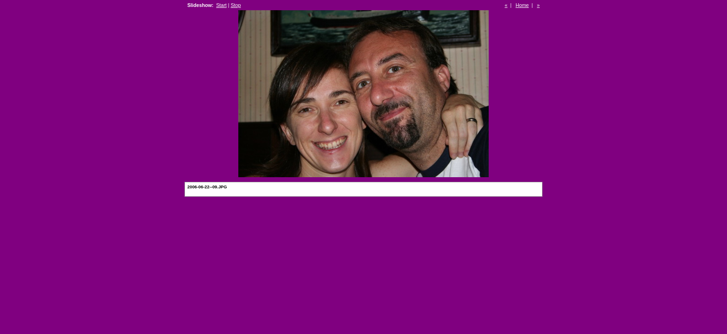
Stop (235, 5)
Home (522, 5)
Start (221, 5)
